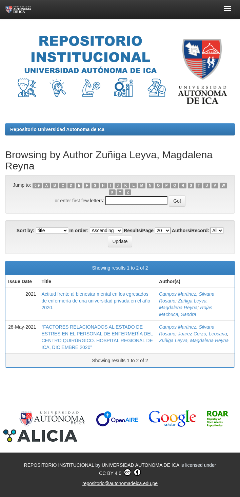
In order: (79, 230)
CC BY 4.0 (120, 472)
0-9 (37, 185)
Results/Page (139, 230)
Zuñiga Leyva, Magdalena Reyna (193, 340)
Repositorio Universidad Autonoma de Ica (57, 129)
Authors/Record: (190, 230)
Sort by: (26, 230)
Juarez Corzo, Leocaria (202, 333)
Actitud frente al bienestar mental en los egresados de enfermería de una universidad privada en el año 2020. (96, 300)
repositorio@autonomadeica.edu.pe (120, 483)
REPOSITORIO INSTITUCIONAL (60, 465)
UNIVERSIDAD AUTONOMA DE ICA (141, 465)
